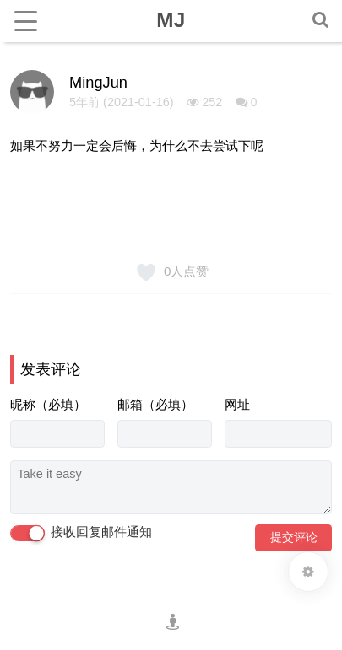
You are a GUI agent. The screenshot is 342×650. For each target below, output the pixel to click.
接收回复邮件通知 (81, 532)
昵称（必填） (48, 404)
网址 (237, 404)
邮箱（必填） (155, 404)
